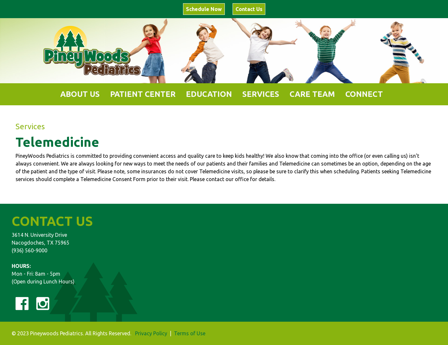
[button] (80, 94)
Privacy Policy (151, 333)
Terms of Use (189, 333)
